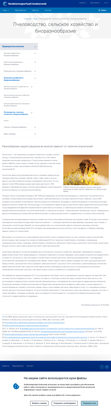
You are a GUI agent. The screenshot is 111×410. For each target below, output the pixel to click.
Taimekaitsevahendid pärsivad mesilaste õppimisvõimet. (63, 331)
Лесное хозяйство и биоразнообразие (12, 54)
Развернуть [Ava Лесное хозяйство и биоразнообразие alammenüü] (35, 53)
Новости (35, 10)
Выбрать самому (39, 403)
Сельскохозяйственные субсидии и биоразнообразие (17, 105)
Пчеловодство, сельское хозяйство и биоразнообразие (16, 113)
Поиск (103, 10)
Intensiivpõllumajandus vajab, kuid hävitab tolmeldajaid (26, 334)
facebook (102, 367)
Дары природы (10, 134)
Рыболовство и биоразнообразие (17, 71)
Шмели (6, 120)
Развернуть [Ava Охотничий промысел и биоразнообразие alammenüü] (35, 62)
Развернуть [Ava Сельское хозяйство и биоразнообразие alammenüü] (35, 78)
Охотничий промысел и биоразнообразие (13, 63)
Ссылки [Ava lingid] (82, 3)
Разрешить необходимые (65, 403)
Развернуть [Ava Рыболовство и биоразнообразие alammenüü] (35, 71)
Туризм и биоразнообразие (15, 127)
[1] (3, 317)
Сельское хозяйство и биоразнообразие (13, 79)
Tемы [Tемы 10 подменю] (5, 10)
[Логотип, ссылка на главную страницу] (25, 4)
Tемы (35, 19)
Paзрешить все (89, 403)
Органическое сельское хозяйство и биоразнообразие (16, 96)
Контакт (48, 10)
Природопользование (13, 46)
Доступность (95, 3)
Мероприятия (20, 10)
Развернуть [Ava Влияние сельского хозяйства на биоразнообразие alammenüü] (31, 87)
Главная (27, 19)
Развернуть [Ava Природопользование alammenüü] (35, 46)
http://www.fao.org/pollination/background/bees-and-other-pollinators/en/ (35, 323)
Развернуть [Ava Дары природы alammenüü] (35, 134)
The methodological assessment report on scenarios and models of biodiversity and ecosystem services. (46, 337)
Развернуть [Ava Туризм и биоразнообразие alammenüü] (35, 127)
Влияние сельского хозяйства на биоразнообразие (16, 88)
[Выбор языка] (107, 3)
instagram (107, 367)
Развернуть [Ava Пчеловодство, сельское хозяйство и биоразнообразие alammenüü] (31, 112)
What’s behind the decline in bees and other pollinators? (26, 326)
